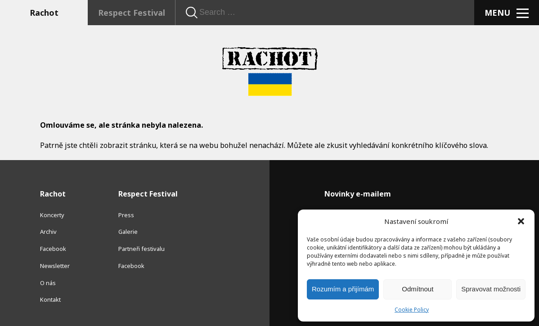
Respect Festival (131, 12)
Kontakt (50, 299)
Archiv (48, 232)
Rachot (44, 12)
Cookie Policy (412, 309)
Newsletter (55, 266)
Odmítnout (417, 289)
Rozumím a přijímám (343, 289)
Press (126, 215)
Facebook (53, 249)
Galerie (128, 232)
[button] (521, 221)
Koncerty (52, 215)
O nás (48, 283)
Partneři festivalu (141, 249)
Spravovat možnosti (491, 289)
